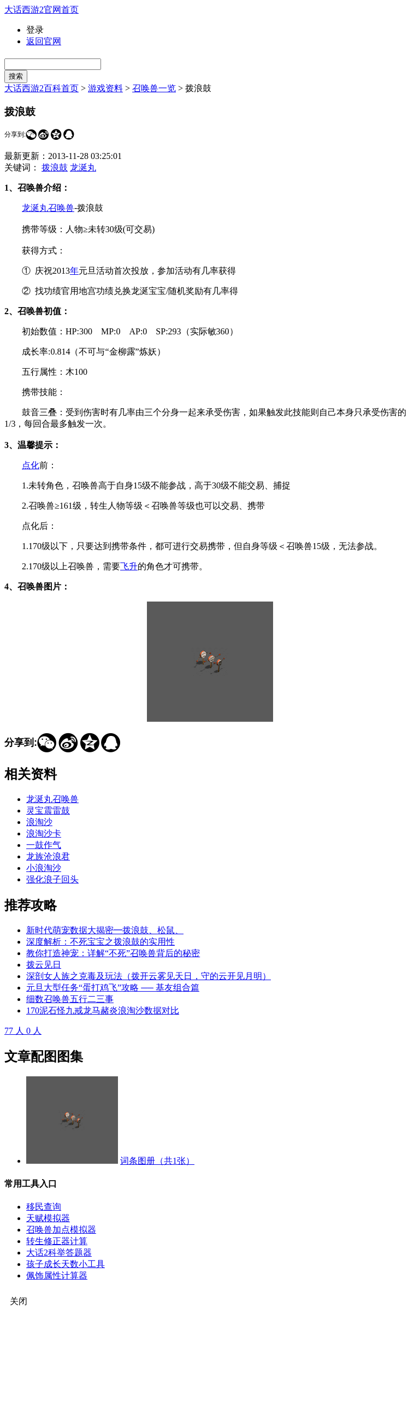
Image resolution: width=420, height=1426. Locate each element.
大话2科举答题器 (59, 1252)
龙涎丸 (83, 167)
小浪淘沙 (43, 868)
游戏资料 (105, 88)
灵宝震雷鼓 (48, 810)
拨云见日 (43, 964)
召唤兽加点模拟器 (61, 1229)
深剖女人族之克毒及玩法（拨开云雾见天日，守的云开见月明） (148, 976)
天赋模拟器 (48, 1218)
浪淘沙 (39, 822)
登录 (35, 29)
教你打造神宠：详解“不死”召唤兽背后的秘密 (113, 953)
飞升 (129, 566)
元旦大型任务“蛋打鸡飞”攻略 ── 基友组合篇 (112, 987)
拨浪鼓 (55, 167)
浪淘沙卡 (43, 833)
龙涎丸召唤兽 (48, 208)
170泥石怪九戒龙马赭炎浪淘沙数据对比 (102, 1010)
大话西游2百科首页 (41, 88)
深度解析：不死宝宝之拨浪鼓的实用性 (100, 941)
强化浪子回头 (52, 879)
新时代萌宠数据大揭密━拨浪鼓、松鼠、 (105, 930)
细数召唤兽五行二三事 (70, 999)
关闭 (18, 1301)
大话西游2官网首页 (41, 9)
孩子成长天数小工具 (65, 1264)
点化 (30, 465)
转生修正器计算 (56, 1241)
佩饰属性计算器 (56, 1275)
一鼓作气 (43, 845)
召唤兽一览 (154, 88)
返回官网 (43, 41)
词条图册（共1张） (157, 1160)
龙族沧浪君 (48, 856)
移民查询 (43, 1206)
